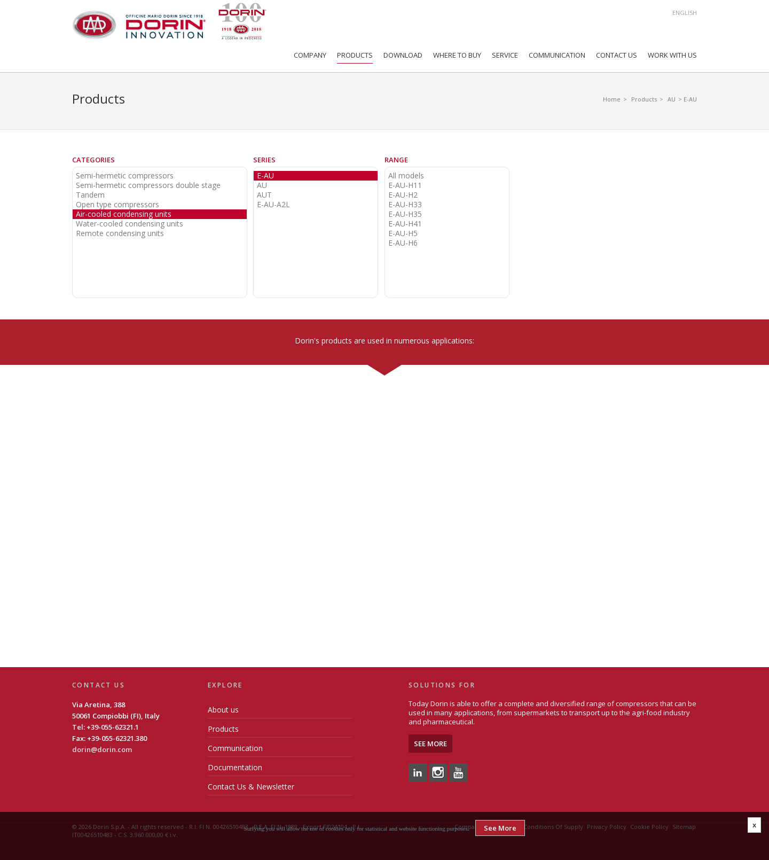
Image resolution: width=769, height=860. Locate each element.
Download (402, 55)
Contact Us (616, 55)
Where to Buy (457, 55)
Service (505, 55)
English (684, 13)
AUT (264, 195)
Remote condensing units (120, 233)
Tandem (90, 195)
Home (612, 99)
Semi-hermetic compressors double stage (148, 185)
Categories (93, 160)
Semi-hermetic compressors (125, 176)
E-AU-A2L (273, 204)
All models (406, 176)
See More (430, 743)
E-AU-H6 (403, 243)
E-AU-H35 (405, 214)
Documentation (235, 767)
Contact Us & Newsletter (251, 786)
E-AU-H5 (403, 233)
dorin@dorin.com (102, 749)
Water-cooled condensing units (129, 224)
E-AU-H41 (405, 224)
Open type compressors (117, 204)
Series (264, 160)
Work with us (672, 55)
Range (396, 160)
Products (355, 55)
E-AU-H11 (405, 185)
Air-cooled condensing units (123, 214)
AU (672, 99)
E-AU (265, 176)
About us (223, 710)
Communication (557, 55)
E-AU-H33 (405, 204)
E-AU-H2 (403, 195)
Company (310, 55)
